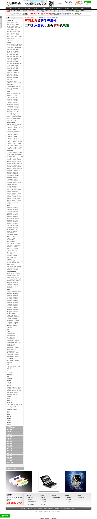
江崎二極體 (15, 58)
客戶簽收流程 (31, 504)
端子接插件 (13, 120)
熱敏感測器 (15, 211)
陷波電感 (14, 196)
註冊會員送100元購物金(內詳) (73, 14)
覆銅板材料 (14, 318)
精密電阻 (14, 166)
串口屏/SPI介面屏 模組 (12, 409)
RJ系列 (13, 389)
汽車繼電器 (15, 286)
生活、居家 (10, 462)
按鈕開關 (14, 390)
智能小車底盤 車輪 (11, 266)
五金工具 (9, 448)
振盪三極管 (15, 70)
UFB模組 (14, 147)
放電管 (18, 275)
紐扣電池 (9, 422)
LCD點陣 (9, 143)
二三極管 (9, 42)
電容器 (12, 154)
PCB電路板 (16, 320)
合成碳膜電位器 (10, 353)
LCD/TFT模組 (10, 145)
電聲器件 (9, 396)
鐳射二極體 (9, 49)
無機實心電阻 (17, 170)
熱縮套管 (19, 366)
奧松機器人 (9, 380)
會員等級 (30, 499)
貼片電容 (15, 152)
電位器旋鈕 (18, 356)
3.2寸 (18, 406)
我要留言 (63, 508)
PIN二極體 (15, 56)
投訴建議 (88, 4)
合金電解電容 (10, 179)
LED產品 (9, 124)
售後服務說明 (69, 497)
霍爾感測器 (15, 227)
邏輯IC (13, 24)
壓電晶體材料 (10, 316)
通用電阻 (9, 159)
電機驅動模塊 (10, 234)
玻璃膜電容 (9, 188)
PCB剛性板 (9, 324)
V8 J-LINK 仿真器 (11, 156)
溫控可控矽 (9, 88)
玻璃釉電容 (14, 186)
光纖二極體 (9, 67)
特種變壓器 (9, 304)
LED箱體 (15, 127)
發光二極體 (15, 133)
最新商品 (82, 11)
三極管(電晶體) (17, 47)
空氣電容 (15, 182)
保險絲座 (9, 275)
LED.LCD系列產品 (11, 122)
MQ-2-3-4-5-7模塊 (11, 238)
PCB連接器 (9, 97)
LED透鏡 (20, 127)
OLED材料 (9, 133)
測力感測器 (15, 214)
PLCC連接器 (10, 108)
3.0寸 (15, 406)
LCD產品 (14, 124)
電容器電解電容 (10, 175)
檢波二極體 (9, 46)
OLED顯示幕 (10, 131)
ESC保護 (9, 279)
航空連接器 (16, 104)
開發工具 (9, 416)
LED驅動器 (14, 126)
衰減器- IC (18, 38)
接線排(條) (9, 118)
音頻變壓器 (15, 295)
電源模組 (9, 24)
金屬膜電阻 (9, 172)
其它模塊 (19, 266)
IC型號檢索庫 (11, 427)
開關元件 (9, 385)
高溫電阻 (14, 163)
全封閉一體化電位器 (11, 349)
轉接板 (8, 315)
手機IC (51, 11)
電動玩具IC (9, 31)
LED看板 (15, 136)
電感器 (18, 198)
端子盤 (19, 116)
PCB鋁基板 (9, 327)
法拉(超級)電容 (10, 189)
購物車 (78, 4)
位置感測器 (9, 220)
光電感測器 (9, 211)
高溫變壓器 (9, 302)
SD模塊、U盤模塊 (11, 236)
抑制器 (12, 277)
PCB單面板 (15, 325)
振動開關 (19, 387)
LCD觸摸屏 (19, 147)
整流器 (20, 46)
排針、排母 (9, 115)
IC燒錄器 (9, 383)
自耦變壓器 (9, 307)
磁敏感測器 (9, 213)
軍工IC (8, 36)
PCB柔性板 (9, 325)
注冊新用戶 (30, 497)
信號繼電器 (15, 284)
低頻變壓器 (15, 311)
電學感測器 (15, 225)
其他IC (8, 38)
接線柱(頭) (14, 116)
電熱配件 (9, 420)
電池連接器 (15, 102)
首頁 (11, 8)
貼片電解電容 (17, 202)
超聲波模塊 (15, 231)
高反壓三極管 (17, 72)
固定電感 (19, 196)
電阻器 (8, 154)
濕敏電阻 (19, 159)
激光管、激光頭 (10, 264)
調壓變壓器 (15, 305)
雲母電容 (16, 181)
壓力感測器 (9, 207)
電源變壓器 (9, 295)
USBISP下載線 (19, 156)
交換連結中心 (81, 497)
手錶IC (16, 29)
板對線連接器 (10, 111)
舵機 (18, 262)
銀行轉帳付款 (43, 502)
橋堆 (21, 63)
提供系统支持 (54, 518)
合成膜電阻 (19, 168)
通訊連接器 (15, 101)
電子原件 (35, 8)
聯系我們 (29, 508)
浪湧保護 (17, 277)
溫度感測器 (15, 207)
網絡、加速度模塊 (11, 241)
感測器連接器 (10, 106)
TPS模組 (9, 147)
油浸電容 (9, 191)
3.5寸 (21, 406)
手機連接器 (9, 95)
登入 (69, 4)
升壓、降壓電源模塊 (11, 232)
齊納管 (16, 65)
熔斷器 (13, 279)
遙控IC (18, 31)
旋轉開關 (9, 390)
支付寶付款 (43, 499)
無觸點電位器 (18, 347)
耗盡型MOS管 (10, 82)
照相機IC (13, 35)
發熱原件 (9, 418)
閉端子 (8, 120)
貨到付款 (42, 504)
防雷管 (8, 277)
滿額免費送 (31, 11)
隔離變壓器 (15, 307)
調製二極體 (9, 53)
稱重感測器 (9, 216)
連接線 (14, 366)
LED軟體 (14, 129)
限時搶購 (13, 11)
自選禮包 (25, 11)
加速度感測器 (16, 221)
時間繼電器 (15, 282)
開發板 (8, 412)
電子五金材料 (10, 320)
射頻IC (17, 24)
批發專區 (9, 455)
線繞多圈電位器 (10, 342)
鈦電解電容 (15, 177)
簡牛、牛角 (15, 113)
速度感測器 (9, 221)
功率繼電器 (9, 284)
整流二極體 (19, 44)
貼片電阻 (20, 152)
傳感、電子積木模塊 (11, 254)
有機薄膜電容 (15, 184)
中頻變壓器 (9, 311)
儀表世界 (9, 453)
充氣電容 (9, 184)
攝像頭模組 (15, 269)
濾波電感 (14, 193)
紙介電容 (16, 179)
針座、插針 (9, 113)
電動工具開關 (10, 392)
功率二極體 (15, 61)
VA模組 (20, 145)
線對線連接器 (17, 109)
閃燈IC (8, 29)
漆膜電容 (9, 186)
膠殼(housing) (16, 115)
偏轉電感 (9, 200)
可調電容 (19, 200)
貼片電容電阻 (10, 158)
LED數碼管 (15, 134)
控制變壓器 (15, 300)
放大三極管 (15, 68)
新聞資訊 (40, 508)
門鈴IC (19, 28)
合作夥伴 (46, 508)
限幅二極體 (15, 46)
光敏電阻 (14, 159)
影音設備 (9, 441)
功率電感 (19, 195)
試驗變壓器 (15, 297)
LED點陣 (14, 141)
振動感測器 (9, 227)
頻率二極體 (9, 56)
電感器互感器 (15, 191)
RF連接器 (16, 108)
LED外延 (9, 126)
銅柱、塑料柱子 (10, 360)
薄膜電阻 (9, 174)
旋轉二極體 (9, 61)
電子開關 (16, 392)
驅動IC (16, 22)
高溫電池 (9, 424)
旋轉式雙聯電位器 (11, 337)
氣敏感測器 (15, 216)
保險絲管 (13, 273)
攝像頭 (8, 414)
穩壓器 (19, 291)
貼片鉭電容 (9, 152)
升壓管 (8, 65)
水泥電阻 (9, 166)
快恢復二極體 (10, 47)
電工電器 (9, 446)
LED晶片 (19, 124)
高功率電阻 (19, 163)
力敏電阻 (9, 161)
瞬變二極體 (15, 51)
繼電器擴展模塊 (18, 154)
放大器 (8, 26)
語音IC (8, 33)
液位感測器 (15, 209)
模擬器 (16, 26)
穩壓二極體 (13, 44)
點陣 (8, 329)
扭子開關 (19, 390)
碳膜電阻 (14, 168)
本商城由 (42, 518)
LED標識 (9, 140)
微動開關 (9, 387)
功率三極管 (9, 70)
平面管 (12, 65)
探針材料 (17, 360)
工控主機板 (75, 8)
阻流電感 (14, 198)
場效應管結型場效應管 (12, 81)
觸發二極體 (15, 49)
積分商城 (19, 11)
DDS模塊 (9, 262)
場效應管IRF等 (10, 374)
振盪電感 (9, 196)
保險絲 (8, 273)
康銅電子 (14, 200)
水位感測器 (15, 268)
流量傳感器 (9, 209)
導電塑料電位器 (10, 356)
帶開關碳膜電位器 (11, 345)
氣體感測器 (9, 218)
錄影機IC (13, 33)
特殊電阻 (19, 166)
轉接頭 (18, 118)
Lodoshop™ (47, 518)
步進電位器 (18, 340)
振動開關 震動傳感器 (12, 247)
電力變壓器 (9, 297)
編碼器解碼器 (10, 28)
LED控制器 (9, 127)
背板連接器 (9, 101)
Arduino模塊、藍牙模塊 (12, 248)
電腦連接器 (15, 93)
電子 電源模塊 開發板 (12, 229)
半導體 (9, 432)
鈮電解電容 (9, 177)
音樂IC (44, 8)
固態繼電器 (9, 282)
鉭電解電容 (18, 175)
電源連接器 (15, 99)
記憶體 (12, 26)
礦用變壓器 (15, 298)
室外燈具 (20, 148)
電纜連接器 (9, 99)
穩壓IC (12, 22)
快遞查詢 (57, 508)
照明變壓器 (15, 304)
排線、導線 (9, 366)
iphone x (67, 8)
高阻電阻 (14, 161)
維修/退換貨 (68, 499)
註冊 (72, 4)
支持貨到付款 (58, 14)
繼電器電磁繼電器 (11, 280)
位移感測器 (15, 220)
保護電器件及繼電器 (11, 271)
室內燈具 (51, 8)
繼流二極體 (9, 63)
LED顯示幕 (9, 134)
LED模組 (20, 140)
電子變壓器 (9, 298)
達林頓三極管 (10, 72)
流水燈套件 (9, 268)
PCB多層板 (15, 324)
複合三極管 (15, 77)
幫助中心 (83, 4)
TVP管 (20, 56)
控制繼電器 (9, 286)
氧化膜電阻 (15, 172)
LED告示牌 (15, 138)
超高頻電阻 (9, 165)
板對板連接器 (10, 109)
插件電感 (19, 193)
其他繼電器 (9, 287)
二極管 (46, 11)
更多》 (22, 468)
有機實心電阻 (10, 170)
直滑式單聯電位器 (11, 335)
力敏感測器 (9, 214)
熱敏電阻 (16, 158)
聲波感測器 (9, 225)
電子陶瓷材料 (14, 315)
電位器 (8, 331)
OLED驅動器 (17, 131)
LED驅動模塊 (10, 259)
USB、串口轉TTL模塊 (12, 250)
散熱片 (8, 400)
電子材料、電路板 (11, 313)
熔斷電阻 (19, 161)
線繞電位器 (18, 354)
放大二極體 (15, 54)
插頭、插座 (16, 111)
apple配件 (83, 8)
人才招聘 (34, 508)
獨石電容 (15, 188)
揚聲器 (8, 398)
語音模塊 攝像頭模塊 (12, 255)
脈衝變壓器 (15, 302)
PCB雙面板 (9, 322)
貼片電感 (14, 195)
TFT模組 (19, 143)
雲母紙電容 (9, 182)
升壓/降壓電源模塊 (70, 11)
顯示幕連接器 (10, 104)
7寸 (11, 408)
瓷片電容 (9, 203)
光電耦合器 (9, 40)
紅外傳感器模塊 (10, 239)
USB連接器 (9, 102)
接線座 (14, 118)
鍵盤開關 (9, 389)
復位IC (16, 36)
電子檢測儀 (9, 378)
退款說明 (68, 502)
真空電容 (20, 182)
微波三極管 (9, 75)
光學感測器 (15, 213)
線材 (8, 364)
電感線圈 (9, 193)
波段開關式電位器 (11, 351)
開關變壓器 (9, 300)
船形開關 (18, 389)
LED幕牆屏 (9, 136)
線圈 (8, 376)
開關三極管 (16, 74)
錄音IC (20, 36)
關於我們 (23, 508)
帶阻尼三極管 (10, 74)
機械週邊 (9, 458)
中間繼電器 (19, 280)
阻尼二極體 (9, 60)
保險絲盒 (14, 275)
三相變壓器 (9, 293)
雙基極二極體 (16, 60)
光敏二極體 (15, 67)
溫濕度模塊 (9, 231)
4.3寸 (8, 408)
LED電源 (9, 460)
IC (7, 370)
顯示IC (17, 33)
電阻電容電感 (10, 150)
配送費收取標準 (56, 497)
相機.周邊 (59, 8)
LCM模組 (14, 143)
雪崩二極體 (9, 58)
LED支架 (9, 129)
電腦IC (8, 35)
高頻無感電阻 (16, 165)
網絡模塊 (19, 254)
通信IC (8, 22)
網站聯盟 (68, 508)
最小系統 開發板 (11, 252)
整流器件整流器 (10, 84)
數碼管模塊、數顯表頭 (12, 261)
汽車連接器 (9, 93)
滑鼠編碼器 (9, 394)
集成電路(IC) (10, 20)
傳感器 (8, 205)
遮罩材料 (9, 318)
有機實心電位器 (10, 347)
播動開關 (14, 387)
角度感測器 (9, 223)
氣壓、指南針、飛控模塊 (13, 257)
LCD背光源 (9, 148)
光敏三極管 (9, 77)
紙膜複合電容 (10, 181)
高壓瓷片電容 (10, 202)
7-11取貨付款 (43, 497)
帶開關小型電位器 (11, 344)
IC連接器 (15, 97)
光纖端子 (9, 116)
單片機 (20, 26)
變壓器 (8, 289)
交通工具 (9, 451)
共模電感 (9, 195)
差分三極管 (9, 79)
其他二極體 (9, 68)
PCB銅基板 (15, 322)
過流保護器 (18, 279)
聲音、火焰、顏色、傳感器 (13, 243)
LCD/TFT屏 (9, 402)
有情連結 (51, 508)
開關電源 (9, 291)
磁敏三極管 (15, 75)
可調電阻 (9, 168)
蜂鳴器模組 (9, 269)
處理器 (15, 28)
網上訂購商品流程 (32, 502)
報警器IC (18, 35)
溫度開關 (18, 273)
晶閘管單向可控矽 (11, 86)
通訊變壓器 (15, 309)
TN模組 (16, 145)
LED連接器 (15, 95)
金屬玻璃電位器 (10, 354)
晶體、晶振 (9, 368)
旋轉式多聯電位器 (11, 338)
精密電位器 (18, 342)
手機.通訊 (9, 434)
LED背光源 (14, 140)
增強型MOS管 (17, 82)
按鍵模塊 (14, 262)
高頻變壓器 (14, 291)
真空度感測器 (16, 218)
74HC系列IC (10, 372)
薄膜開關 (15, 394)
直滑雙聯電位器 (10, 340)
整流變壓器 (15, 293)
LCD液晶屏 (19, 141)
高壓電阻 (9, 163)
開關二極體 (15, 88)
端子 (20, 93)
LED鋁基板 (9, 362)
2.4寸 (21, 404)
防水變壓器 (9, 305)
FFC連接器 (16, 106)
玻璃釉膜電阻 (15, 174)
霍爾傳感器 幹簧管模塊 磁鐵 (13, 245)
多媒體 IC (13, 38)
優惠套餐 (38, 11)
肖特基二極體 (16, 53)
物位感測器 (15, 223)
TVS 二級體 (9, 90)
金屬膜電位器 (18, 353)
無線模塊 (16, 234)
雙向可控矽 (19, 86)
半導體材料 (16, 316)
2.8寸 (11, 406)
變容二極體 (9, 51)
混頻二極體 (9, 54)
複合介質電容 (18, 189)
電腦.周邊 (20, 8)
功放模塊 (20, 261)
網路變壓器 (9, 309)
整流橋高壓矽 (16, 63)
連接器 (8, 91)
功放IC (12, 36)
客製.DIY (9, 443)
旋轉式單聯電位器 (11, 333)
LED (56, 11)
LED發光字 (9, 138)
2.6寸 (8, 406)
